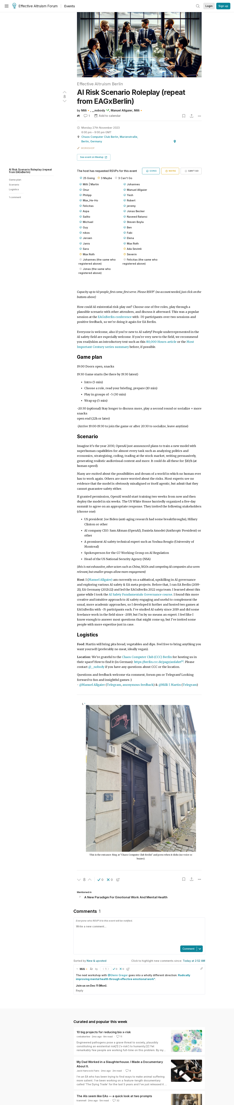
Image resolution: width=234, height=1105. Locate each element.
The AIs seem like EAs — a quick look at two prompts (114, 1096)
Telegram (114, 685)
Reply (79, 990)
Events (69, 6)
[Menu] (6, 6)
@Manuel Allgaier (92, 685)
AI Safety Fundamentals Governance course (140, 594)
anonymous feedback (137, 685)
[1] (182, 661)
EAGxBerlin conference (115, 317)
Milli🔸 (85, 110)
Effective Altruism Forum (35, 6)
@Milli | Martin (169, 685)
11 (119, 1036)
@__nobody (96, 667)
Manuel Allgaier (121, 110)
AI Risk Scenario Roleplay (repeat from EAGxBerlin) (30, 171)
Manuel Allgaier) (100, 579)
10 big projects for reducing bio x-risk (104, 1032)
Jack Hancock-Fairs (88, 1070)
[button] (93, 157)
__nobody (98, 110)
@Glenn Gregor (118, 975)
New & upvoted (96, 960)
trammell (81, 1100)
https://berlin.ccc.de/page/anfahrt (157, 662)
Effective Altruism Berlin (100, 83)
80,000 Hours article (161, 342)
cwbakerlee (83, 1036)
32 (115, 1100)
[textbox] (138, 933)
